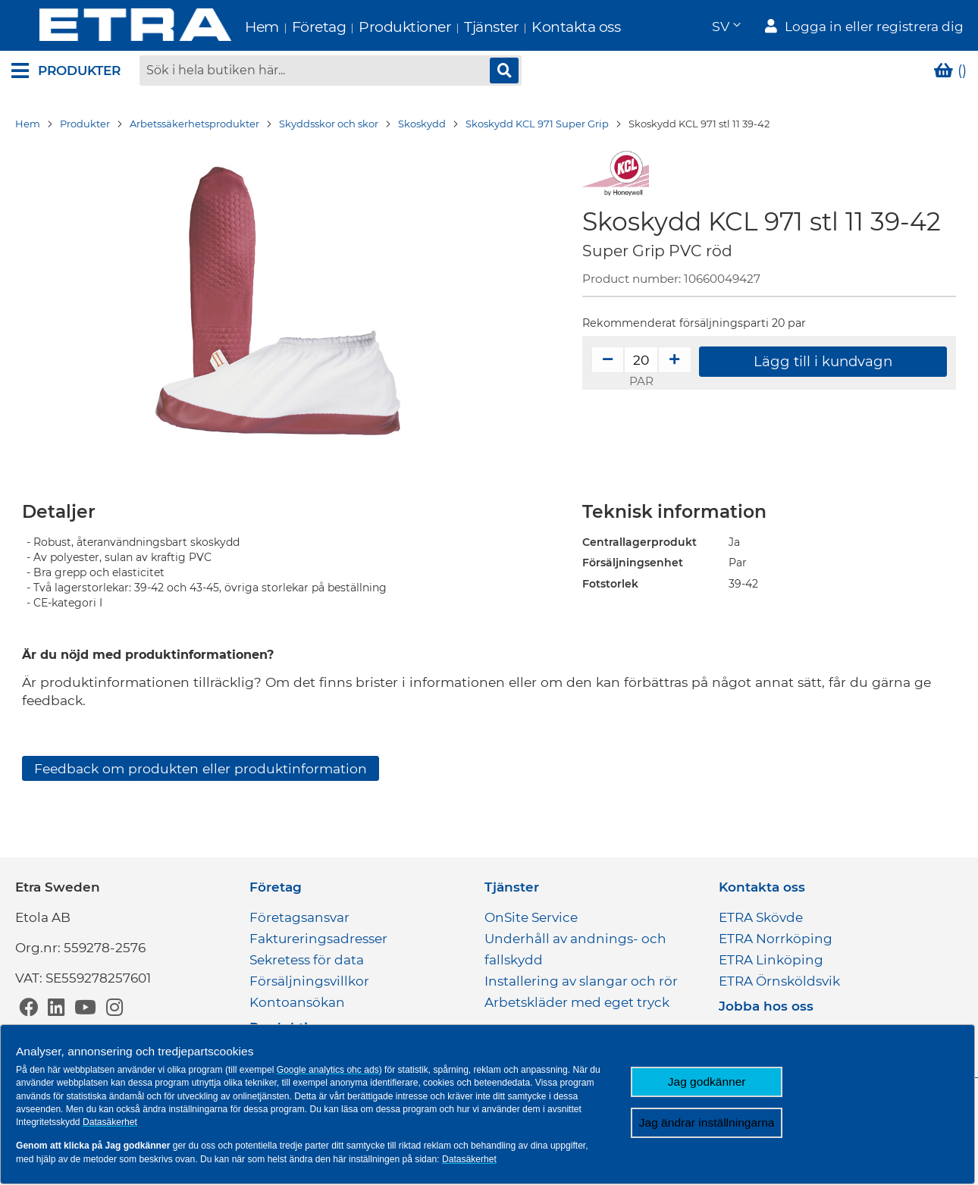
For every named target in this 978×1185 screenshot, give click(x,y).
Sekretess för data (306, 959)
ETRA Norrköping (775, 938)
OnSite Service (531, 917)
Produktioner (377, 27)
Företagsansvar (299, 917)
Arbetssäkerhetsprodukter (194, 125)
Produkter (85, 125)
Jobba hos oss (766, 1006)
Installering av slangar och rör (581, 981)
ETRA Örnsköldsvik (779, 981)
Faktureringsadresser (318, 938)
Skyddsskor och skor (328, 125)
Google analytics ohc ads (328, 1069)
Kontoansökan (297, 1002)
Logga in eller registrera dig (874, 27)
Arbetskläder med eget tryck (576, 1002)
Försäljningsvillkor (309, 981)
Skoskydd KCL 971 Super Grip (537, 125)
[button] (725, 27)
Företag (291, 27)
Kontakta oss (547, 27)
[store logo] (107, 26)
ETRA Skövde (761, 917)
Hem (234, 27)
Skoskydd (422, 125)
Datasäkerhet (110, 1122)
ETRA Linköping (771, 959)
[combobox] (330, 72)
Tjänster (463, 27)
